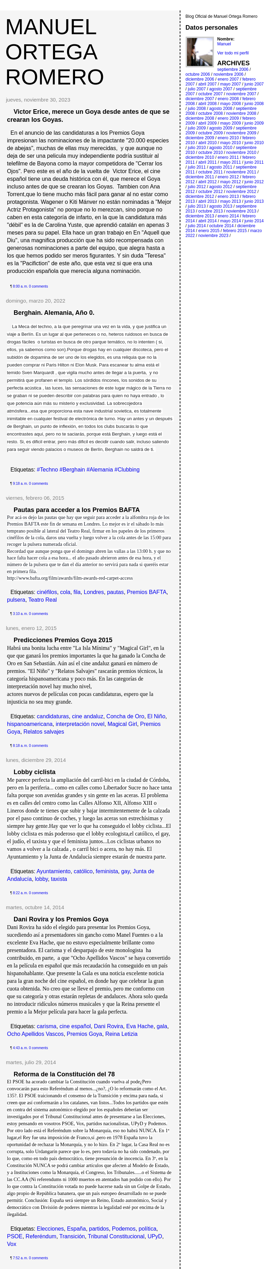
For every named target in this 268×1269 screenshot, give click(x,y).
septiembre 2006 (232, 69)
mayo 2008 (230, 103)
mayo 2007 (230, 84)
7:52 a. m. (20, 1258)
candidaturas (53, 716)
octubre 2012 (210, 191)
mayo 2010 (230, 142)
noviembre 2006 (229, 74)
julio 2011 (197, 167)
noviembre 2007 (241, 93)
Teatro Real (42, 600)
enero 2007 (228, 79)
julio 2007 (197, 89)
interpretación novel (80, 724)
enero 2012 (228, 177)
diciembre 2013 (200, 216)
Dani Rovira (108, 1026)
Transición (72, 1236)
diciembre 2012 (200, 196)
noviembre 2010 (241, 152)
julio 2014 (197, 225)
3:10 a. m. (20, 614)
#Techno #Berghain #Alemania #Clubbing (88, 470)
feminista (107, 871)
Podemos (124, 1229)
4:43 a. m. (20, 1048)
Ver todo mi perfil (233, 53)
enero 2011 (228, 157)
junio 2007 (253, 84)
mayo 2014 (230, 220)
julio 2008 (197, 108)
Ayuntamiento (54, 871)
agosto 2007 (220, 89)
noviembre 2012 (241, 191)
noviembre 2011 (241, 172)
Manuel (224, 44)
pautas (115, 592)
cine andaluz (87, 716)
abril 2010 (207, 142)
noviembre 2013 (241, 211)
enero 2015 (208, 230)
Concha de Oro (125, 716)
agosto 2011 (220, 167)
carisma (47, 1026)
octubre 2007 (210, 93)
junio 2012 (253, 181)
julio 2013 (197, 206)
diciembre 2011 (200, 177)
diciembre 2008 (200, 118)
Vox (11, 1244)
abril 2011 (207, 162)
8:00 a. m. (20, 286)
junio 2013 (253, 201)
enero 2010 (228, 137)
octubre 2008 (210, 113)
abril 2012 (207, 181)
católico (83, 871)
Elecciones (50, 1229)
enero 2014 (228, 216)
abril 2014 (207, 220)
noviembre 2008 (241, 113)
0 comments (38, 286)
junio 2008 (253, 103)
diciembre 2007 (200, 98)
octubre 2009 (210, 133)
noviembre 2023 (213, 235)
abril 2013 (207, 201)
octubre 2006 (198, 74)
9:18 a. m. (20, 483)
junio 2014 (253, 220)
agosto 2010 (220, 147)
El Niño (156, 716)
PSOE (14, 1236)
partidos (99, 1229)
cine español (75, 1026)
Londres (94, 592)
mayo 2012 (230, 181)
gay (125, 871)
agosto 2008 (220, 108)
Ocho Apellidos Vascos (35, 1034)
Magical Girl (122, 724)
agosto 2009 (220, 128)
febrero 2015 (235, 230)
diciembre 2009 (200, 137)
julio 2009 (197, 128)
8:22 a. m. (20, 893)
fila (77, 592)
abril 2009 (207, 123)
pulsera (16, 600)
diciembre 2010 (200, 157)
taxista (59, 879)
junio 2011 (253, 162)
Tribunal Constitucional (116, 1236)
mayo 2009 (230, 123)
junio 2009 (253, 123)
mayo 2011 (230, 162)
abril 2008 (207, 103)
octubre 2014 (221, 225)
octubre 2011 (210, 172)
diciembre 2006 (200, 79)
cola (65, 592)
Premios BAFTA (147, 592)
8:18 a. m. (20, 746)
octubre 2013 (210, 211)
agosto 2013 (220, 206)
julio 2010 (197, 147)
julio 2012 (197, 186)
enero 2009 (228, 118)
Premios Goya (84, 1034)
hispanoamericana (30, 724)
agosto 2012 (220, 186)
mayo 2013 (230, 201)
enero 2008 (228, 98)
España (76, 1229)
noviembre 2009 (241, 133)
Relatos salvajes (43, 732)
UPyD (155, 1236)
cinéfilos (47, 592)
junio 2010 (253, 142)
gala (162, 1026)
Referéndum (40, 1236)
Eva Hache (140, 1026)
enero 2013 (228, 196)
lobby (41, 879)
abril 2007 (207, 84)
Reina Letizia (121, 1034)
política (147, 1229)
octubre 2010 (210, 152)
